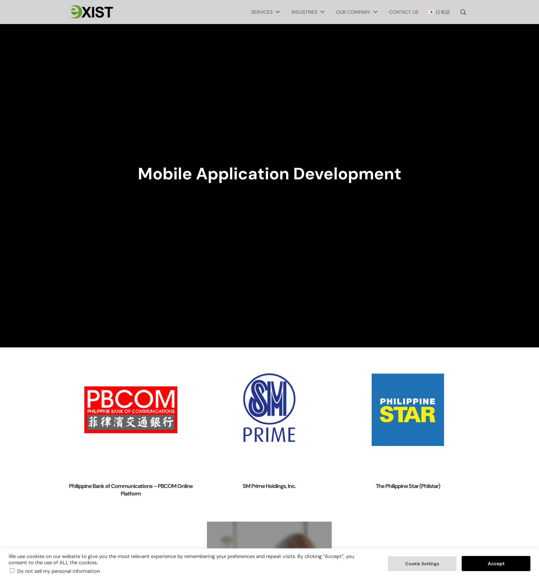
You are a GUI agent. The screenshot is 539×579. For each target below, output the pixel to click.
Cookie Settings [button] (422, 564)
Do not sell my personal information (58, 571)
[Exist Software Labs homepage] (90, 12)
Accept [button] (496, 563)
